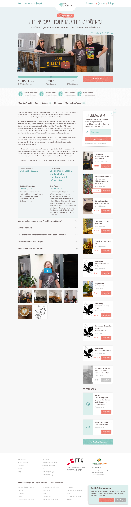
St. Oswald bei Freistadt (74, 496)
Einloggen (111, 3)
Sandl (69, 493)
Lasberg (44, 493)
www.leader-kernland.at (98, 474)
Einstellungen (120, 500)
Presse (20, 468)
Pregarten (70, 487)
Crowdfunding (65, 15)
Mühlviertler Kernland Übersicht (26, 487)
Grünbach (21, 493)
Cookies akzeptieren (106, 500)
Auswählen (106, 166)
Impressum (46, 459)
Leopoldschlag (47, 496)
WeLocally (78, 467)
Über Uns (21, 465)
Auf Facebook (46, 474)
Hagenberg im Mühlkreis (26, 499)
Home (19, 3)
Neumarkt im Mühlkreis (50, 499)
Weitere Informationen (98, 495)
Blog (19, 471)
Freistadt (21, 490)
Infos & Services (23, 462)
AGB (43, 468)
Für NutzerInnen (88, 3)
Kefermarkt (46, 490)
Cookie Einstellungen (49, 465)
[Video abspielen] (48, 270)
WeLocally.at (22, 459)
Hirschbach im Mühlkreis (50, 487)
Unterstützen (98, 78)
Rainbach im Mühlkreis (74, 490)
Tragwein (70, 499)
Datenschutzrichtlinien (49, 462)
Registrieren (101, 3)
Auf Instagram (46, 471)
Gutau (20, 496)
